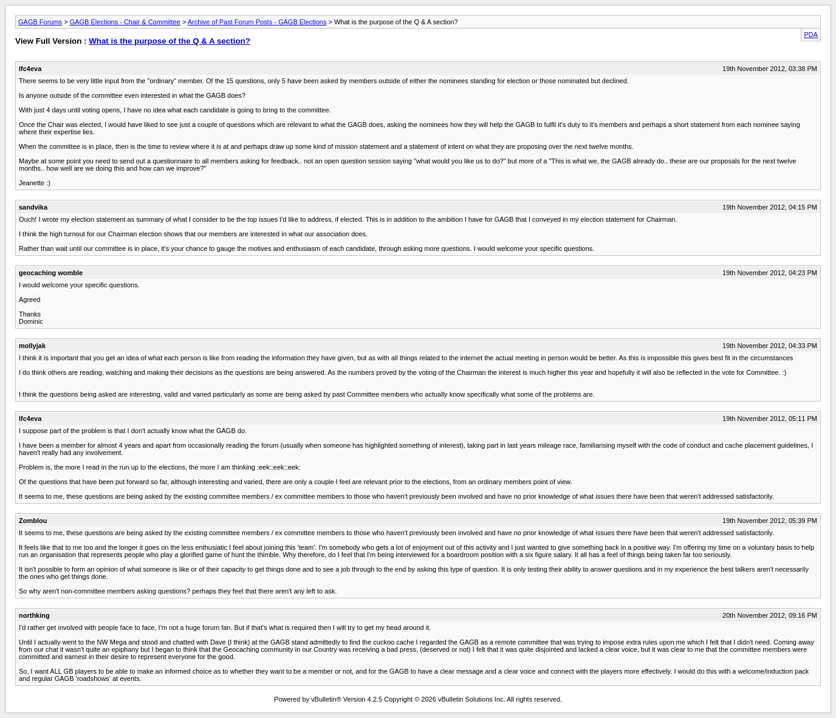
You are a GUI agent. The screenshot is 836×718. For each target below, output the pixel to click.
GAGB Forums (40, 22)
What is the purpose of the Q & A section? (169, 41)
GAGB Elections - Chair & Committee (125, 22)
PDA (811, 34)
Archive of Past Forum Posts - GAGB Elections (257, 22)
